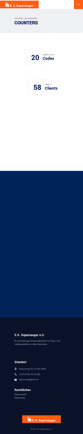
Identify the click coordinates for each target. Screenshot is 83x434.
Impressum (19, 398)
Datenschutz (20, 394)
